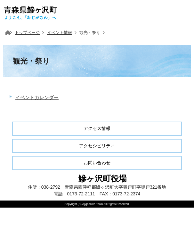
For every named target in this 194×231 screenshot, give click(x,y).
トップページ (27, 32)
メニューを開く (181, 12)
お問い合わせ (97, 162)
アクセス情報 (97, 128)
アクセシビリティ (97, 145)
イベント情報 (59, 32)
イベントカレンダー (37, 97)
